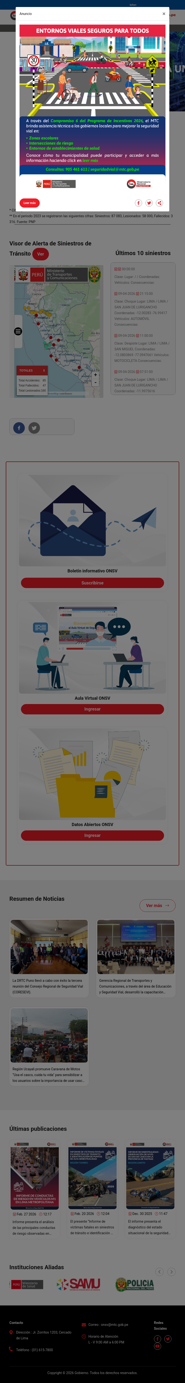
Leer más (30, 203)
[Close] (164, 13)
